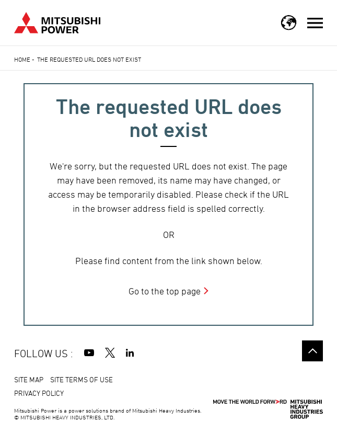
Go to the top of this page (312, 350)
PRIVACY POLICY (39, 393)
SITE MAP (28, 379)
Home (22, 59)
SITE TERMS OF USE (81, 379)
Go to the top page (165, 291)
